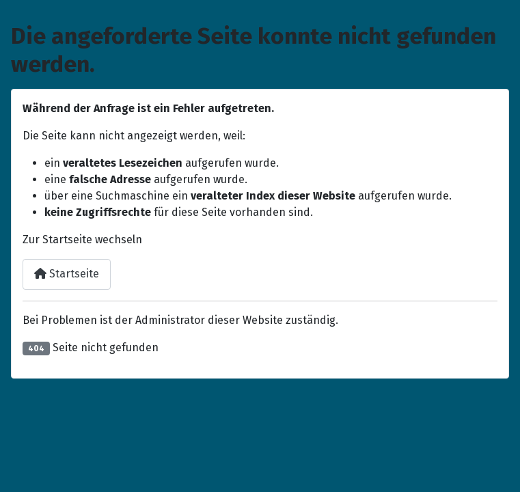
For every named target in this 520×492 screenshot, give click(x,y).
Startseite (66, 273)
